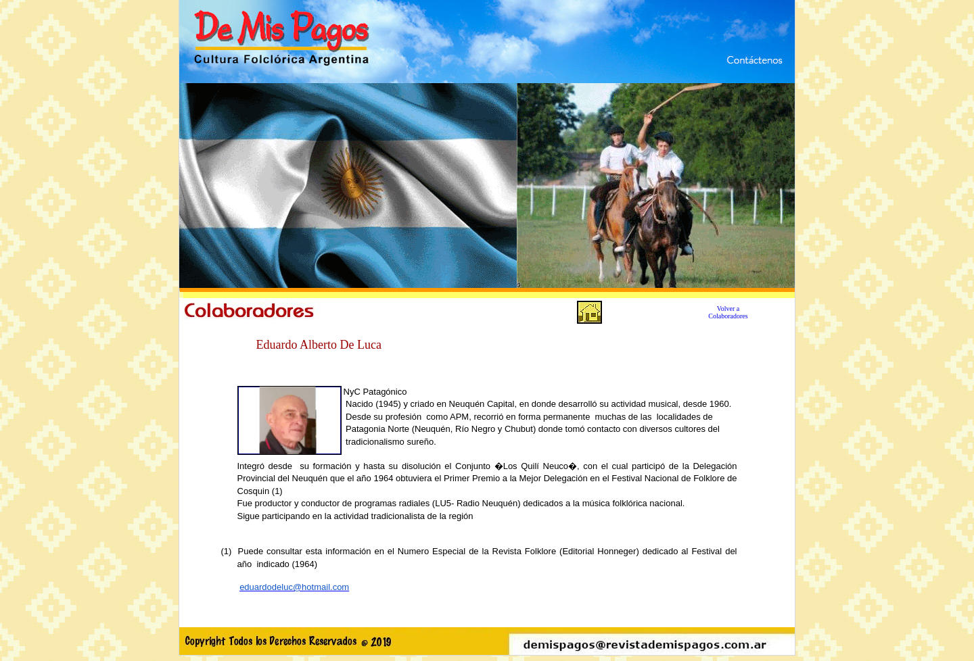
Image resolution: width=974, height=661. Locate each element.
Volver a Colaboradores (727, 312)
